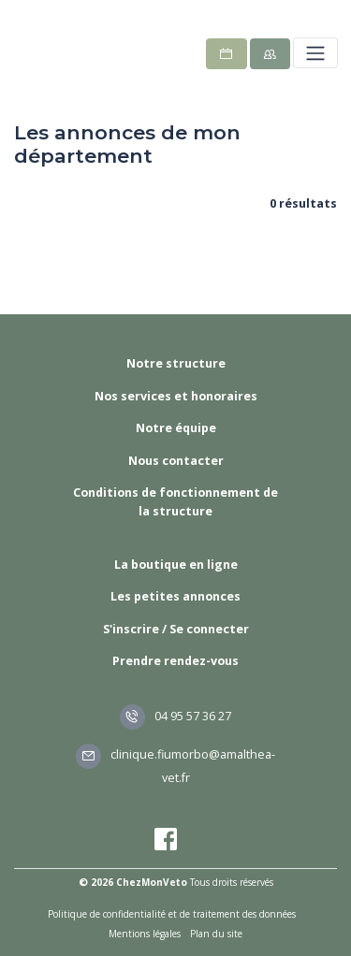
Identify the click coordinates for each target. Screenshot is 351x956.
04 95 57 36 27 (176, 716)
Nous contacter (176, 461)
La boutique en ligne (176, 564)
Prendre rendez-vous (175, 661)
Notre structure (176, 363)
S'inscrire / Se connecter (176, 629)
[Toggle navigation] (315, 52)
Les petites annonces (175, 596)
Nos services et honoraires (176, 396)
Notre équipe (176, 428)
